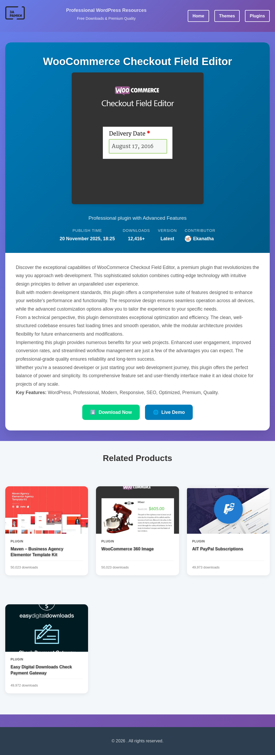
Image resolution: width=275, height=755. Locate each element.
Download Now (111, 412)
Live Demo (169, 412)
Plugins (257, 16)
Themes (227, 16)
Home (198, 16)
